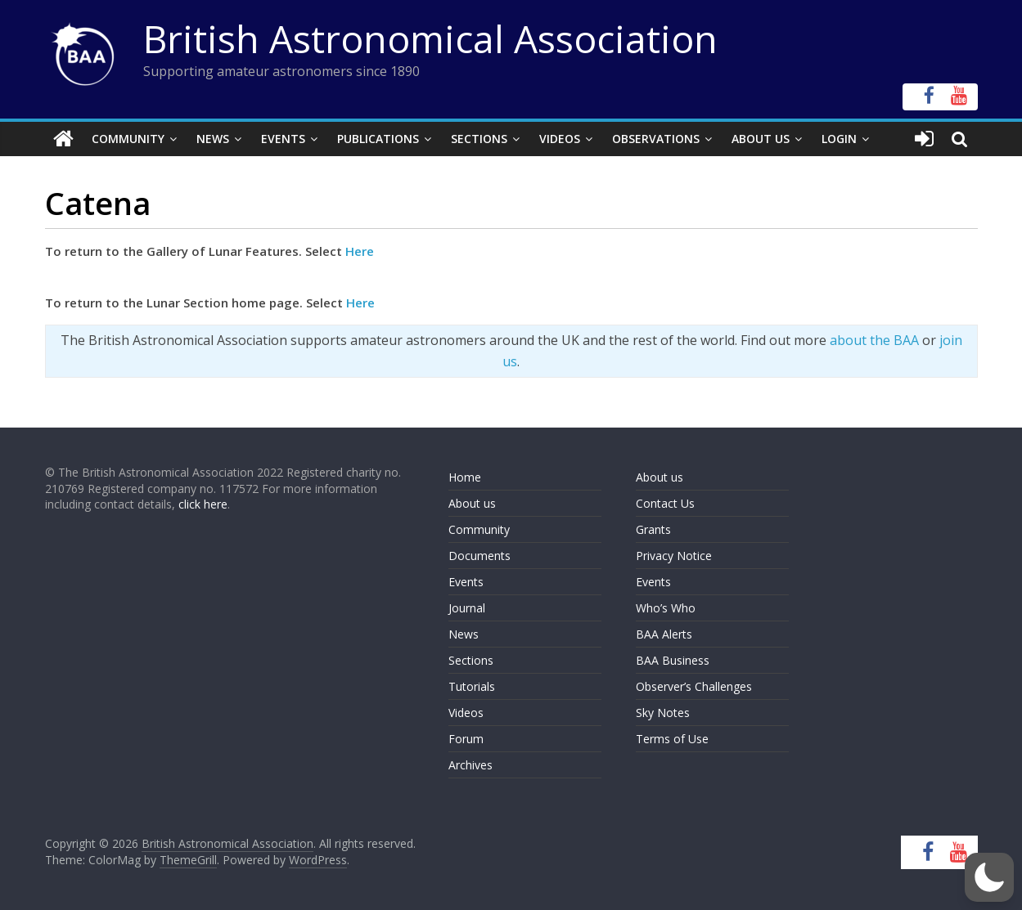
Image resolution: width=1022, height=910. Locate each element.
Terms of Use (672, 738)
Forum (466, 738)
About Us (761, 138)
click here (202, 504)
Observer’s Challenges (694, 686)
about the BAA (874, 340)
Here (359, 251)
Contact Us (665, 503)
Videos (559, 138)
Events (283, 138)
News (212, 138)
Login (839, 138)
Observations (656, 138)
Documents (479, 555)
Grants (653, 529)
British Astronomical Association (430, 38)
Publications (378, 138)
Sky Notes (663, 712)
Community (128, 138)
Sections (479, 138)
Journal (466, 608)
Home (464, 477)
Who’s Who (666, 608)
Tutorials (471, 686)
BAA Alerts (664, 634)
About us (472, 503)
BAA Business (672, 660)
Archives (470, 765)
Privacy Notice (674, 555)
